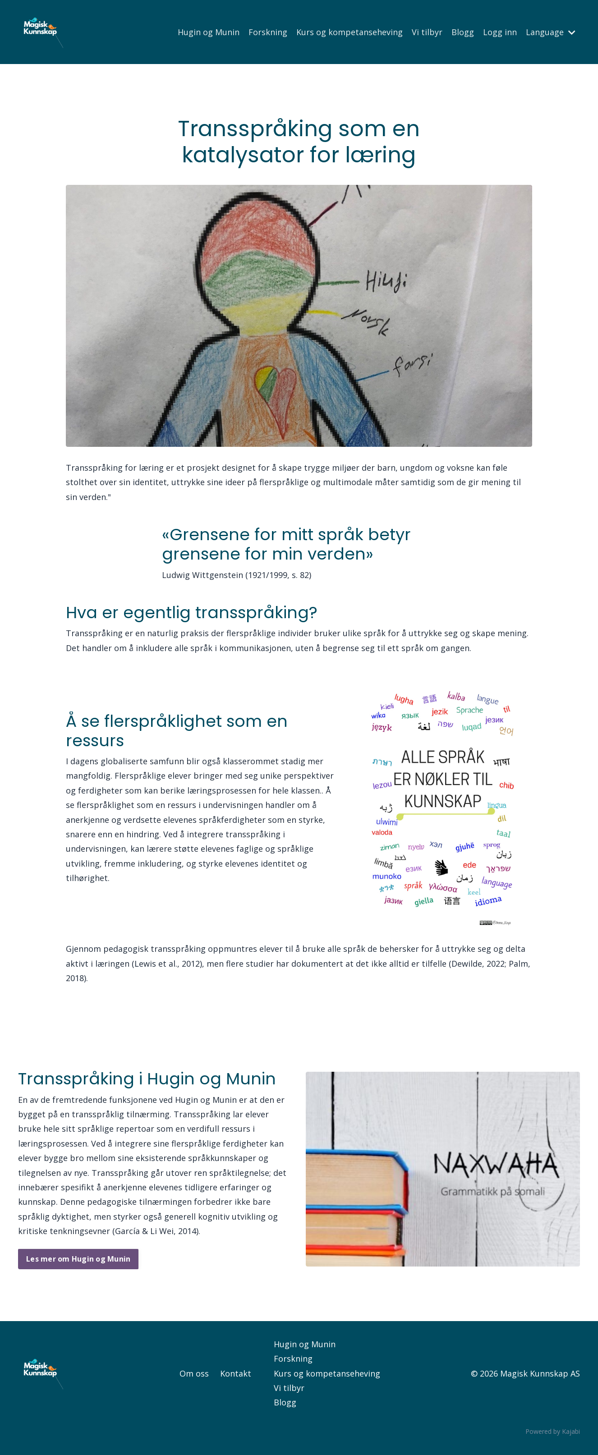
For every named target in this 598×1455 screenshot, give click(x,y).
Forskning (267, 32)
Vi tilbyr (427, 32)
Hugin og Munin (208, 32)
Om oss (194, 1373)
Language (550, 32)
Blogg (462, 32)
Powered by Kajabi (552, 1431)
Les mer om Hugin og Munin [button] (78, 1259)
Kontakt (235, 1373)
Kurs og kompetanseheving (349, 32)
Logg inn (500, 32)
